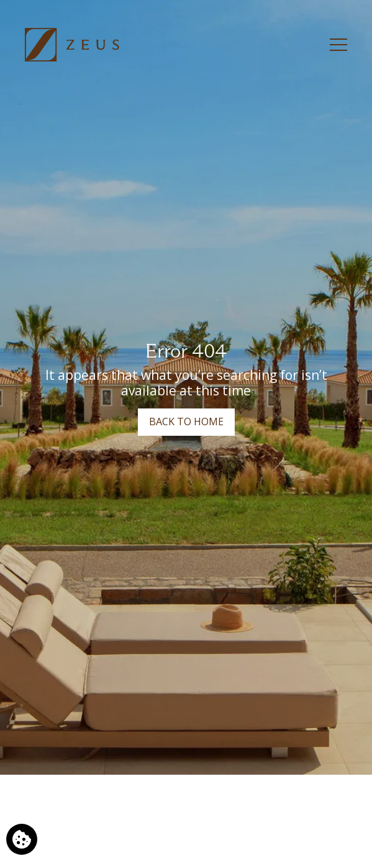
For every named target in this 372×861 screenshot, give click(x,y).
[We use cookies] (21, 839)
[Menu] (338, 44)
